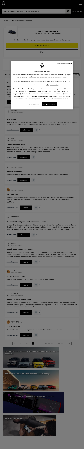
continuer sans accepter (64, 63)
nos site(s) (34, 96)
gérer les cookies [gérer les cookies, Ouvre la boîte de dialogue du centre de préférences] (33, 104)
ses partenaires (25, 74)
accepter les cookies (49, 104)
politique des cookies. (52, 85)
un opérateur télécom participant (45, 99)
